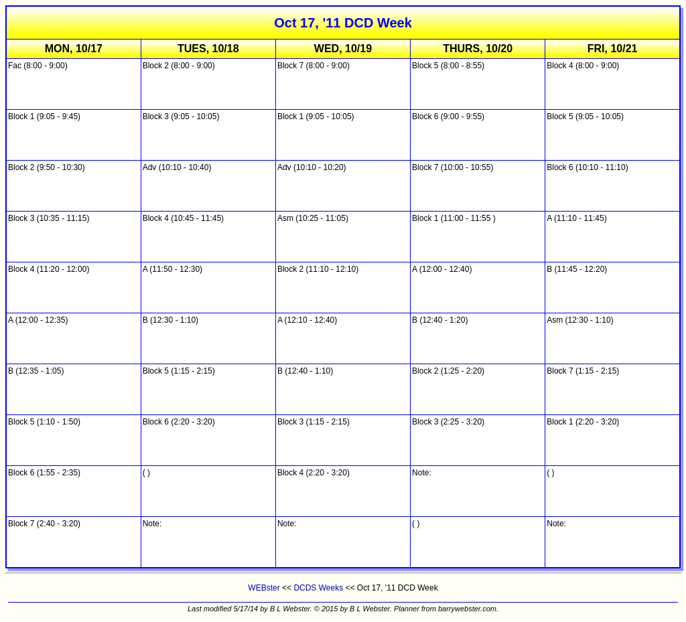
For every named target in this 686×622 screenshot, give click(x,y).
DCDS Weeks (318, 588)
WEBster (263, 588)
